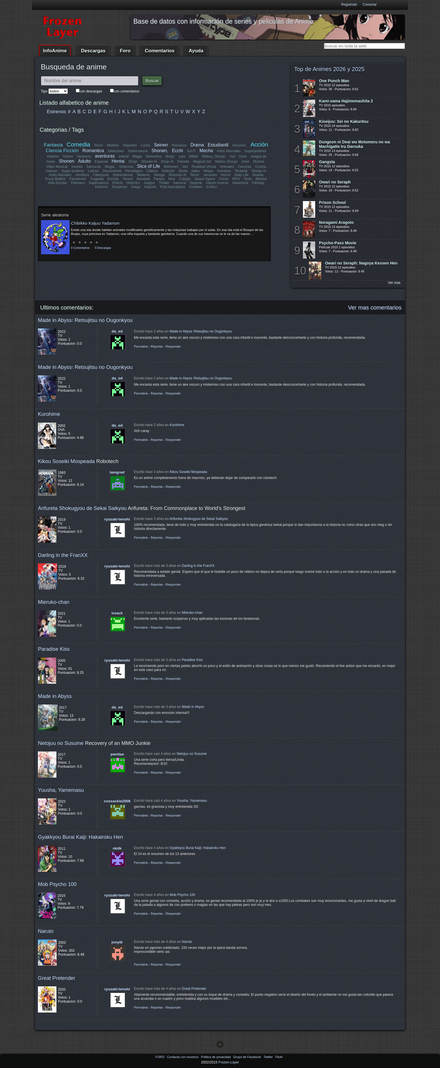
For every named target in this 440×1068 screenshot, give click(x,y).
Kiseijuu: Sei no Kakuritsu (343, 121)
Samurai (179, 183)
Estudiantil (218, 144)
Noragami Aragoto (336, 222)
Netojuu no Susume (60, 743)
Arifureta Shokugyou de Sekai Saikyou (82, 508)
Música (258, 162)
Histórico (133, 183)
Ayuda (196, 50)
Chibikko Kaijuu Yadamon (95, 223)
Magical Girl (202, 162)
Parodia (183, 162)
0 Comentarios (80, 247)
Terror (98, 145)
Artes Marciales (229, 151)
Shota (183, 171)
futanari (52, 171)
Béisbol (261, 179)
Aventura (224, 171)
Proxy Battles (55, 179)
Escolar (113, 179)
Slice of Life (148, 166)
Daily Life (242, 175)
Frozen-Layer (228, 1062)
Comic (223, 179)
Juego (135, 187)
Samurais (93, 167)
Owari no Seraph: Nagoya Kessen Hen (361, 263)
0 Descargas (103, 247)
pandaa (117, 754)
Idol (185, 167)
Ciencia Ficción (62, 150)
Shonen (66, 161)
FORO (160, 1057)
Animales (227, 167)
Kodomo (101, 187)
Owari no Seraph (335, 182)
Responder (173, 346)
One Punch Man (334, 81)
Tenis (248, 179)
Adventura (240, 183)
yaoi (182, 156)
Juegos (149, 183)
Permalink (141, 346)
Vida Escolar (57, 183)
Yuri (232, 156)
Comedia (78, 144)
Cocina (260, 167)
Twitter (269, 1057)
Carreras (244, 167)
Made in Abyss (55, 696)
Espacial (101, 162)
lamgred (117, 472)
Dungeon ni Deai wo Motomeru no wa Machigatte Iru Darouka (354, 144)
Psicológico (134, 171)
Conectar (370, 5)
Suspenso (119, 187)
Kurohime (49, 414)
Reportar (157, 346)
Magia (137, 156)
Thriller (164, 183)
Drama (197, 144)
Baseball (143, 179)
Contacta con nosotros (183, 1057)
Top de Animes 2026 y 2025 (329, 69)
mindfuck (82, 175)
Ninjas (208, 171)
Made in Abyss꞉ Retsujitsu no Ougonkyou (85, 320)
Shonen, (160, 150)
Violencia (126, 167)
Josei (245, 162)
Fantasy (258, 183)
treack (117, 613)
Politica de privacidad (216, 1057)
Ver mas (394, 283)
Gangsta (327, 162)
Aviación (168, 171)
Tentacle (241, 171)
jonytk (117, 942)
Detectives (116, 151)
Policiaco (78, 183)
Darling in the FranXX (62, 555)
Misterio (113, 145)
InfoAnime (55, 50)
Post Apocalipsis (173, 187)
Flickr (279, 1057)
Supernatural (99, 183)
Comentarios (159, 50)
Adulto (84, 161)
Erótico (211, 187)
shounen (210, 175)
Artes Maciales (60, 175)
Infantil (124, 156)
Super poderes (73, 171)
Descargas (93, 50)
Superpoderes (255, 151)
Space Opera (204, 179)
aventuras (105, 156)
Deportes (130, 145)
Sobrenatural (138, 151)
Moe (171, 179)
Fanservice (78, 179)
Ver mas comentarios (375, 307)
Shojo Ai (167, 162)
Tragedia (97, 179)
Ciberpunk (101, 175)
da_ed (117, 331)
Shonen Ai (149, 162)
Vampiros (84, 156)
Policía (117, 183)
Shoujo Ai (258, 171)
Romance (179, 145)
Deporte (196, 183)
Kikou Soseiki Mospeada (66, 461)
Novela (257, 175)
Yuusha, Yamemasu (61, 790)
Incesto (77, 167)
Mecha (206, 150)
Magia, (110, 167)
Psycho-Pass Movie (337, 243)
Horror (226, 175)
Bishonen (171, 167)
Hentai (118, 161)
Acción (259, 144)
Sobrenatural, (123, 175)
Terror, (195, 175)
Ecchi (177, 150)
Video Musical (57, 167)
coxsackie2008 (117, 801)
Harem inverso (217, 183)
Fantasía (53, 145)
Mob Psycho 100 (57, 884)
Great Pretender (56, 978)
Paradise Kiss (54, 649)
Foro (125, 50)
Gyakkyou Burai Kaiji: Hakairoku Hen (80, 837)
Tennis (128, 179)
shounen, (240, 145)
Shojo (132, 162)
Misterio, (143, 175)
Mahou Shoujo (226, 162)
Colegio (185, 179)
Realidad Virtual (204, 167)
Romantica (93, 150)
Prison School (332, 202)
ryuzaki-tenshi (117, 519)
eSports (150, 187)
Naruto (46, 931)
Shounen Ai (177, 175)
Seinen (161, 144)
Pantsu (159, 179)
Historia (53, 156)
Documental (112, 171)
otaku (195, 171)
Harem (67, 156)
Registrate (349, 5)
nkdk (117, 848)
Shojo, (170, 156)
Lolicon (93, 171)
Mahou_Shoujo (213, 156)
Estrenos (56, 111)
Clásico (152, 171)
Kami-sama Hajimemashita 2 (346, 101)
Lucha (145, 145)
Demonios (154, 156)
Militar (193, 156)
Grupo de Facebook (247, 1057)
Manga (159, 175)
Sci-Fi (191, 151)
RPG (236, 179)
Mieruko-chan (53, 602)
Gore (243, 156)
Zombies (195, 187)
